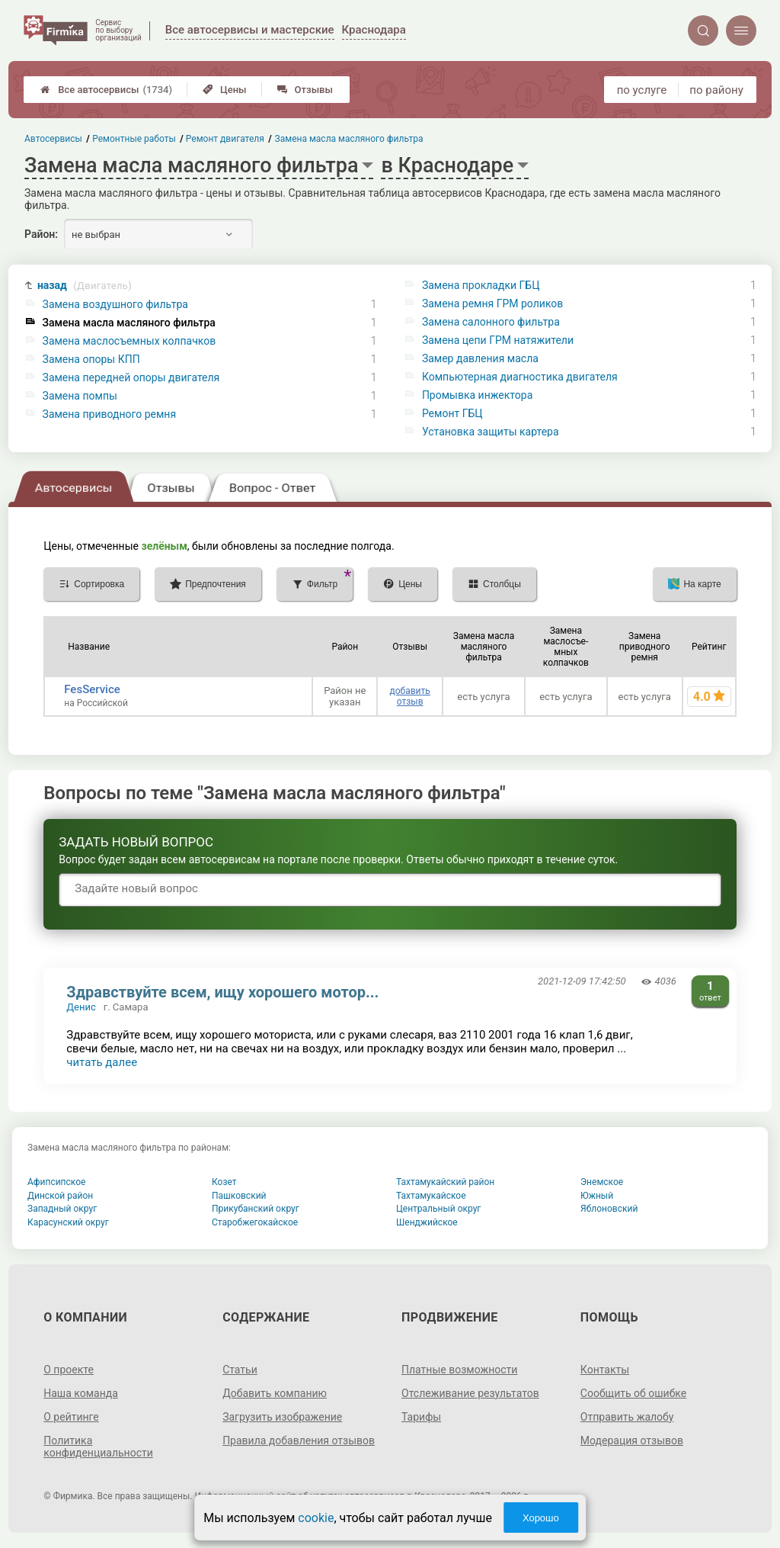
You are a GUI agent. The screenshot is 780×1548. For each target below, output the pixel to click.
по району (716, 90)
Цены (225, 89)
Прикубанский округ (255, 1208)
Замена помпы (80, 395)
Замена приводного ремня (110, 414)
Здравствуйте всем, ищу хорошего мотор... (222, 992)
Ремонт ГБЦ (452, 413)
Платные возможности (459, 1369)
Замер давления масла (480, 358)
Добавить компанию (274, 1393)
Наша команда (80, 1393)
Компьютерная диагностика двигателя (520, 376)
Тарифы (421, 1417)
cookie (316, 1518)
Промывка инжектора (477, 395)
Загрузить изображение (282, 1417)
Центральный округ (438, 1208)
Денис (80, 1007)
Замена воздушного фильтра (115, 304)
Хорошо (541, 1518)
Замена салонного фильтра (491, 321)
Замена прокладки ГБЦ (481, 285)
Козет (224, 1182)
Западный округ (62, 1208)
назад (84, 285)
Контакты (604, 1369)
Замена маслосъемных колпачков (129, 341)
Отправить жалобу (627, 1417)
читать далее (101, 1062)
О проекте (68, 1369)
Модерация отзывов (631, 1440)
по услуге (642, 90)
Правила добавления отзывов (298, 1440)
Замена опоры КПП (91, 359)
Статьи (239, 1369)
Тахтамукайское (431, 1195)
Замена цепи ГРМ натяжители (498, 340)
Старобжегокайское (255, 1222)
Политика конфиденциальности (98, 1446)
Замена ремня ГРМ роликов (492, 303)
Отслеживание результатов (470, 1393)
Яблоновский (609, 1208)
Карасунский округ (68, 1222)
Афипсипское (56, 1182)
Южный (596, 1195)
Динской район (60, 1195)
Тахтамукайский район (445, 1182)
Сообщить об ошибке (633, 1393)
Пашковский (239, 1195)
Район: (41, 234)
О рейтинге (71, 1417)
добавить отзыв (409, 696)
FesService (92, 689)
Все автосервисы (106, 89)
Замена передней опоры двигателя (131, 377)
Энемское (601, 1182)
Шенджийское (427, 1222)
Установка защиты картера (490, 431)
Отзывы (305, 89)
